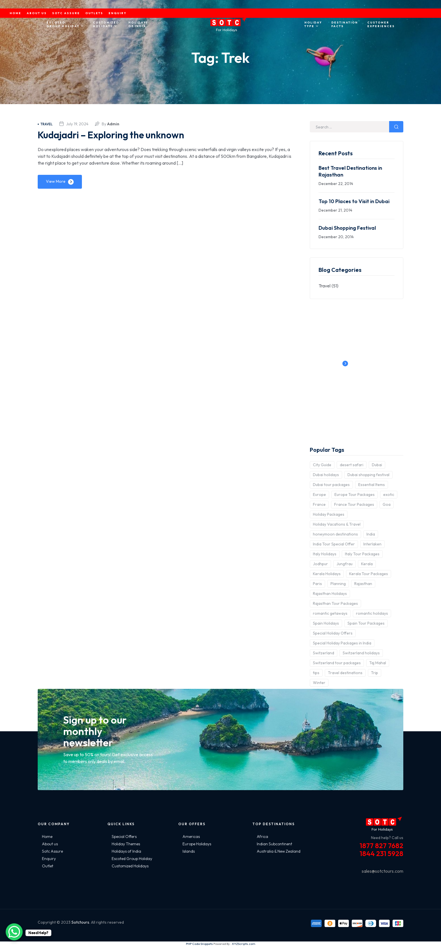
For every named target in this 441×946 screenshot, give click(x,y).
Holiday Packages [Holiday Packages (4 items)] (328, 514)
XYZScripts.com (243, 944)
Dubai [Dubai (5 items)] (377, 464)
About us (50, 843)
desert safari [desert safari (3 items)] (351, 464)
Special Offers (124, 836)
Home (47, 836)
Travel (45, 124)
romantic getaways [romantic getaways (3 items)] (330, 613)
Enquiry (49, 858)
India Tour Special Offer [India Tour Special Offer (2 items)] (334, 544)
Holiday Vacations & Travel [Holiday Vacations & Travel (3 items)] (337, 524)
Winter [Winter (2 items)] (319, 682)
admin (113, 123)
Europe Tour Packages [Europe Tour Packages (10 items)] (354, 494)
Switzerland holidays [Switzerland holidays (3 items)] (361, 652)
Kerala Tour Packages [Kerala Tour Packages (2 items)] (368, 573)
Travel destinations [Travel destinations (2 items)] (345, 672)
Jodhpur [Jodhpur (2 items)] (320, 563)
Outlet (47, 865)
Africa (262, 836)
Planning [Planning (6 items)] (338, 583)
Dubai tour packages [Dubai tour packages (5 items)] (331, 484)
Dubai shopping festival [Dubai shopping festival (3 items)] (368, 474)
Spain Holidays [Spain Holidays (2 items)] (326, 623)
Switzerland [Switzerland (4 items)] (323, 652)
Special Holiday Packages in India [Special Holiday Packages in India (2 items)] (342, 643)
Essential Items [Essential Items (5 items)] (371, 484)
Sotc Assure (52, 851)
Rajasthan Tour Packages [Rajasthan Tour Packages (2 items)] (335, 603)
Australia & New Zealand (278, 851)
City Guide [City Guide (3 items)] (322, 464)
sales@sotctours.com (382, 871)
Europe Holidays (197, 843)
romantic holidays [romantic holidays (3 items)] (372, 613)
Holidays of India (126, 851)
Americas (191, 836)
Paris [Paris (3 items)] (317, 583)
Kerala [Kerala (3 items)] (367, 563)
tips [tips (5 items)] (316, 672)
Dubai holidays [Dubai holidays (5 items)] (326, 474)
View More (55, 181)
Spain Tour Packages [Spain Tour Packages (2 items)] (366, 623)
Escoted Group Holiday (132, 858)
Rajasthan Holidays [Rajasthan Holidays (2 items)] (330, 593)
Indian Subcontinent (274, 843)
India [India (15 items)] (370, 534)
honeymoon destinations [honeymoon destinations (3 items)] (335, 534)
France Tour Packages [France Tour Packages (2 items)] (354, 504)
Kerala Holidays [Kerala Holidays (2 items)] (327, 573)
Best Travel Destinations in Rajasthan (350, 171)
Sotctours (80, 922)
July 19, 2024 (77, 123)
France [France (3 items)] (319, 504)
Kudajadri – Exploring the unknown (118, 134)
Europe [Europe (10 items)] (319, 494)
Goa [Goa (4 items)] (387, 504)
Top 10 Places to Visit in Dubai (354, 201)
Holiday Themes (126, 843)
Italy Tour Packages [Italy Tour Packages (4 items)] (362, 553)
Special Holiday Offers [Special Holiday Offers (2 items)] (333, 633)
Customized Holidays (130, 865)
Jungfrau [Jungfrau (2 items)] (344, 563)
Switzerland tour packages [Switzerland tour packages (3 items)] (337, 662)
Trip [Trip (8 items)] (374, 672)
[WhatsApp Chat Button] (14, 931)
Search (396, 126)
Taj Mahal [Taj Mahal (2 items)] (377, 662)
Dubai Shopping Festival (347, 228)
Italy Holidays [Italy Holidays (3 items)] (324, 553)
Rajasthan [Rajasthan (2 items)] (363, 583)
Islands (189, 851)
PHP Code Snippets (199, 944)
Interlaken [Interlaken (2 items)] (372, 544)
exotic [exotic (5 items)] (388, 494)
